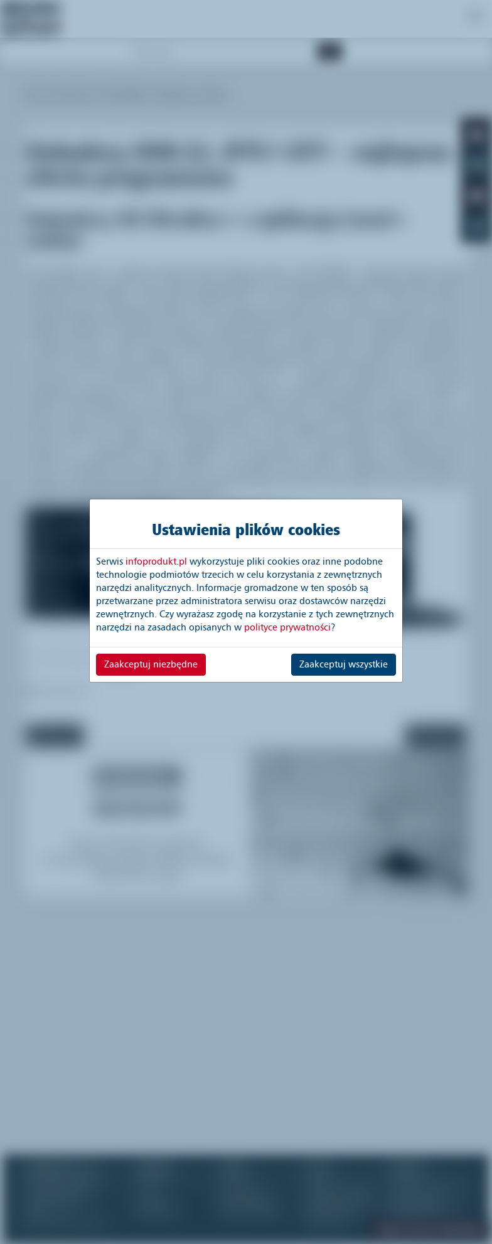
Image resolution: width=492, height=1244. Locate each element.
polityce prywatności (287, 627)
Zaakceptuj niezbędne (151, 664)
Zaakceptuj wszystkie (343, 664)
